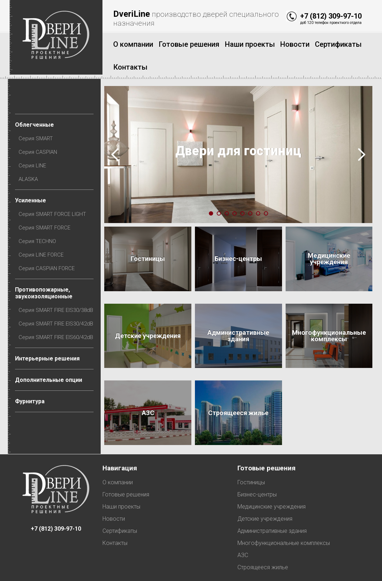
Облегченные (36, 100)
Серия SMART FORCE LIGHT (54, 191)
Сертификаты (119, 504)
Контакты (114, 517)
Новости (113, 492)
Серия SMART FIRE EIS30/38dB (57, 289)
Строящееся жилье (262, 541)
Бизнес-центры (257, 468)
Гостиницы (251, 456)
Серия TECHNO (39, 219)
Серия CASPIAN (39, 128)
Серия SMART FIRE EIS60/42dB (57, 317)
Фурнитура (31, 381)
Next (361, 130)
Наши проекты (121, 480)
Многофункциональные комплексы (283, 517)
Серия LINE (34, 142)
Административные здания (272, 504)
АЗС (242, 529)
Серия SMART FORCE (46, 205)
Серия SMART (37, 114)
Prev (116, 130)
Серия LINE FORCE (42, 233)
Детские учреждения (264, 492)
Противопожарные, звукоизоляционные (45, 272)
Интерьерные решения (49, 338)
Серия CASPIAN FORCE (48, 247)
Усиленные (32, 177)
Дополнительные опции (50, 360)
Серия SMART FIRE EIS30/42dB (57, 303)
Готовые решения (125, 468)
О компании (117, 456)
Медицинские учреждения (271, 480)
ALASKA (30, 156)
